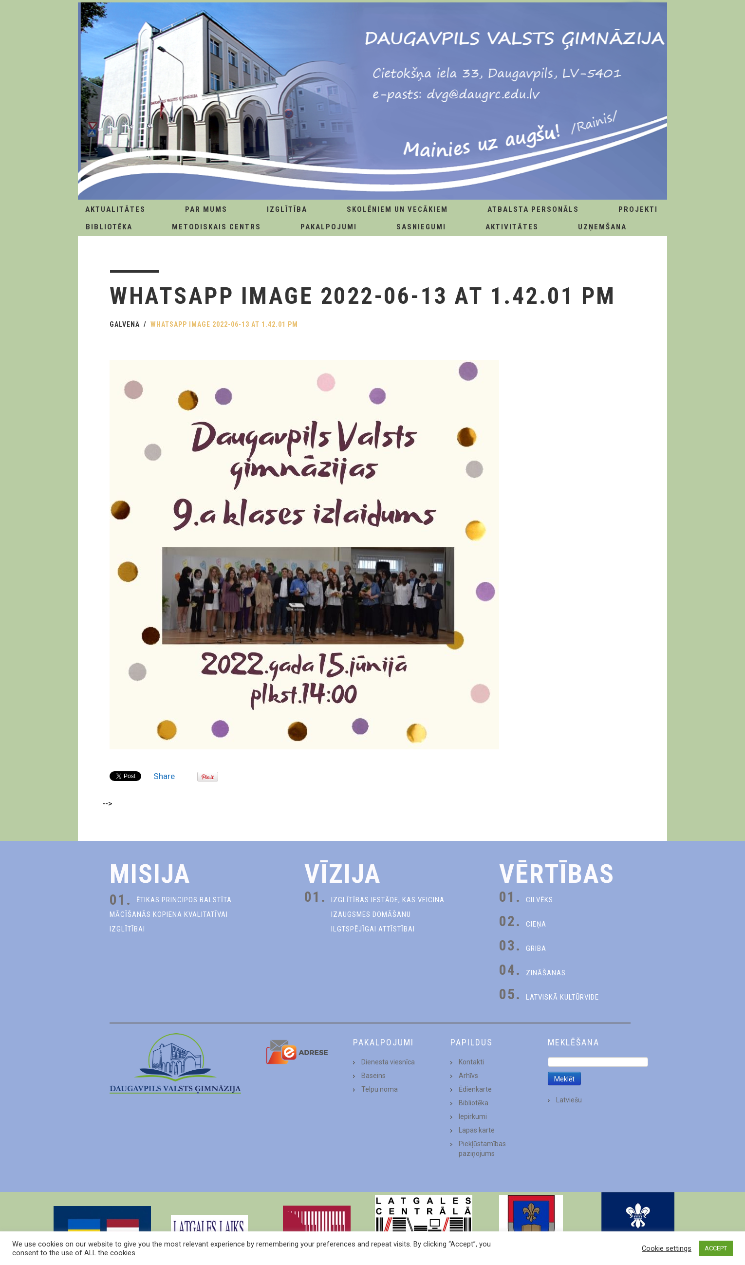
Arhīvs (468, 1075)
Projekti (638, 209)
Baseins (373, 1075)
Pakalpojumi (328, 227)
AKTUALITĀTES (115, 209)
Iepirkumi (473, 1116)
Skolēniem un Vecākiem (397, 209)
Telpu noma (379, 1089)
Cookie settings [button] (666, 1248)
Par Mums (206, 209)
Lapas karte (477, 1130)
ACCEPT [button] (716, 1248)
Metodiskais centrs (216, 227)
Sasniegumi (421, 227)
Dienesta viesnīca (388, 1062)
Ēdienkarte (475, 1089)
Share (164, 776)
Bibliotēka (109, 227)
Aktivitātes (512, 227)
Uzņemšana (602, 227)
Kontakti (471, 1062)
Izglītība (287, 209)
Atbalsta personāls (533, 209)
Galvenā (125, 324)
